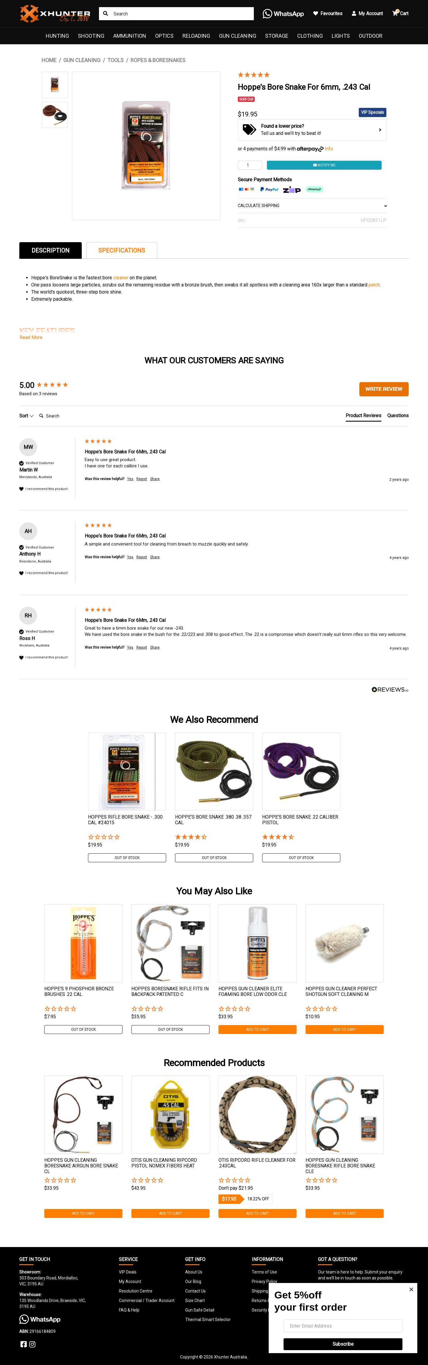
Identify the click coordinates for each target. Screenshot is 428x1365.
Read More (31, 337)
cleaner (121, 277)
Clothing (310, 36)
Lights (341, 36)
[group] (50, 385)
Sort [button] (26, 416)
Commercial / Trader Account (146, 1300)
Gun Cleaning (237, 36)
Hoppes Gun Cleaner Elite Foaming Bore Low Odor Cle (252, 991)
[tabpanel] (127, 797)
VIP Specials (372, 112)
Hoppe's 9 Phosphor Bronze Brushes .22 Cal (79, 991)
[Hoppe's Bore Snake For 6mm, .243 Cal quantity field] (250, 165)
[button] (127, 837)
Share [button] (155, 479)
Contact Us (195, 1291)
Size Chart (195, 1300)
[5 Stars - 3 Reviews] (307, 75)
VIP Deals (127, 1272)
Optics (164, 36)
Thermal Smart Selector (208, 1319)
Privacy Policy (264, 1281)
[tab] (50, 250)
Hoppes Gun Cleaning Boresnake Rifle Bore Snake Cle (340, 1165)
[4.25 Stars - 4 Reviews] (214, 837)
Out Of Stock (127, 858)
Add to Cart (257, 1029)
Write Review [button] (384, 389)
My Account (130, 1281)
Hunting (57, 36)
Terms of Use (264, 1272)
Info (329, 149)
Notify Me (324, 165)
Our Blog (193, 1281)
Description (51, 250)
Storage (276, 36)
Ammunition (129, 36)
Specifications (121, 250)
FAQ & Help (129, 1310)
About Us (193, 1272)
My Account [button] (367, 13)
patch (374, 285)
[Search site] (105, 13)
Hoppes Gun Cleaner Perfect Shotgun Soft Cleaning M (341, 991)
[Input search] (176, 13)
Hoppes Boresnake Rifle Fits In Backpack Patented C (170, 991)
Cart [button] (400, 12)
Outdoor (371, 36)
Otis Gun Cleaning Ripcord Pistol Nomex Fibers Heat (164, 1163)
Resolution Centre (135, 1291)
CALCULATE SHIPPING (312, 205)
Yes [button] (130, 479)
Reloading (196, 36)
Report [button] (141, 479)
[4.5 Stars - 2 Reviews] (301, 837)
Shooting (91, 36)
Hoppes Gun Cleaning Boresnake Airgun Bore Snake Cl (81, 1165)
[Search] (60, 416)
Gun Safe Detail (199, 1310)
